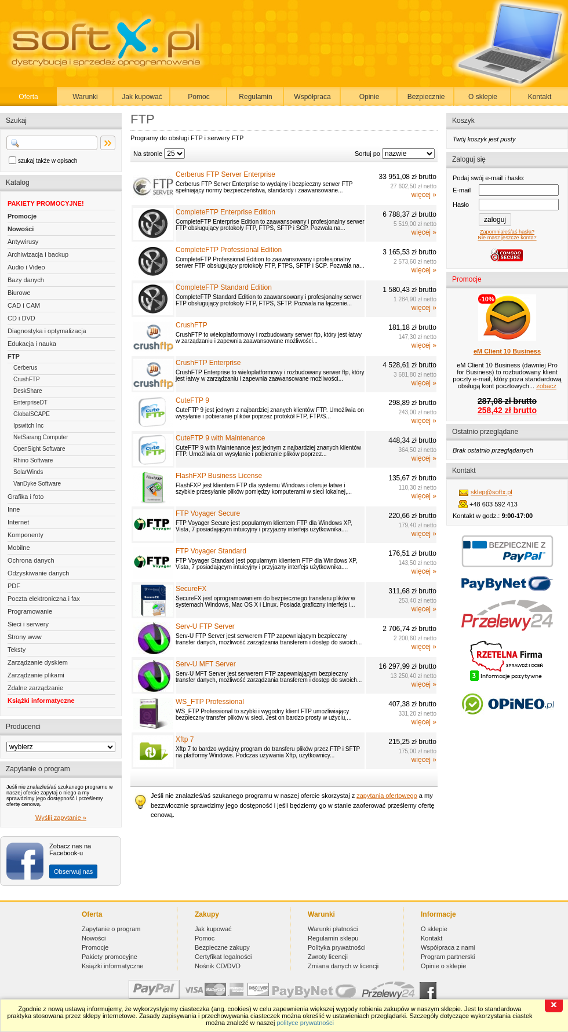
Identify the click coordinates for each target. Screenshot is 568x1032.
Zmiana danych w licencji (343, 965)
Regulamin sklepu (333, 938)
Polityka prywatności (337, 947)
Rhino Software (33, 460)
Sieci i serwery (28, 624)
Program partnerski (448, 956)
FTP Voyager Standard (211, 551)
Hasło (461, 204)
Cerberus (25, 367)
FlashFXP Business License (219, 476)
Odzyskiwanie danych (38, 573)
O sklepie (482, 97)
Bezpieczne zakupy (222, 947)
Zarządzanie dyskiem (38, 662)
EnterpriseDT (30, 402)
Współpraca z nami (448, 947)
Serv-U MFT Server (206, 664)
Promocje (22, 216)
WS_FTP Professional (210, 702)
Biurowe (19, 292)
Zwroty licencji (328, 956)
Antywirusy (23, 241)
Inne (14, 509)
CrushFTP (26, 379)
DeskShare (27, 391)
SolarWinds (28, 472)
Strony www (25, 636)
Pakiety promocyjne (109, 956)
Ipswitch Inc (28, 425)
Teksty (17, 649)
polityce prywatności (304, 1022)
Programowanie (30, 611)
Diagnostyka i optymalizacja (47, 330)
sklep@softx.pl (491, 491)
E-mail (462, 190)
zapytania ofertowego (386, 795)
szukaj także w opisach (47, 161)
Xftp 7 (185, 739)
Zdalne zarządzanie (35, 687)
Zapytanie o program (111, 928)
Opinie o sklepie (443, 965)
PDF (14, 585)
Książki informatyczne (41, 700)
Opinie (369, 97)
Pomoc (198, 97)
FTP (14, 356)
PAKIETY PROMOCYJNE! (46, 203)
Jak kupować (142, 97)
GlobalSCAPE (31, 414)
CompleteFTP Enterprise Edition (225, 212)
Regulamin (255, 97)
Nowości (21, 228)
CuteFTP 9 (192, 400)
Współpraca (312, 97)
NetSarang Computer (40, 437)
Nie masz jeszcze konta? (507, 237)
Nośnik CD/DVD (218, 965)
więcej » (424, 195)
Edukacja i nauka (32, 343)
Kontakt (540, 97)
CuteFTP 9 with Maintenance (220, 438)
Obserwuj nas (73, 871)
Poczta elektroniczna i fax (44, 598)
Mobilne (19, 547)
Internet (18, 522)
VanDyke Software (37, 483)
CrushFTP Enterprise (208, 363)
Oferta (28, 97)
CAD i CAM (24, 305)
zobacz (546, 385)
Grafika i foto (25, 496)
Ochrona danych (31, 560)
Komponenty (25, 534)
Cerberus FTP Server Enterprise (225, 174)
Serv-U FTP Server (205, 626)
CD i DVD (21, 318)
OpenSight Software (39, 449)
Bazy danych (26, 279)
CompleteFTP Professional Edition (229, 250)
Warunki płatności (333, 928)
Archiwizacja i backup (38, 254)
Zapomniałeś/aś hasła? (507, 232)
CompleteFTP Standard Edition (224, 287)
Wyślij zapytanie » (60, 817)
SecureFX (191, 589)
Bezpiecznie (426, 97)
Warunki (85, 97)
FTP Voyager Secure (208, 513)
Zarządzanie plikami (36, 675)
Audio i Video (26, 267)
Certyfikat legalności (223, 956)
